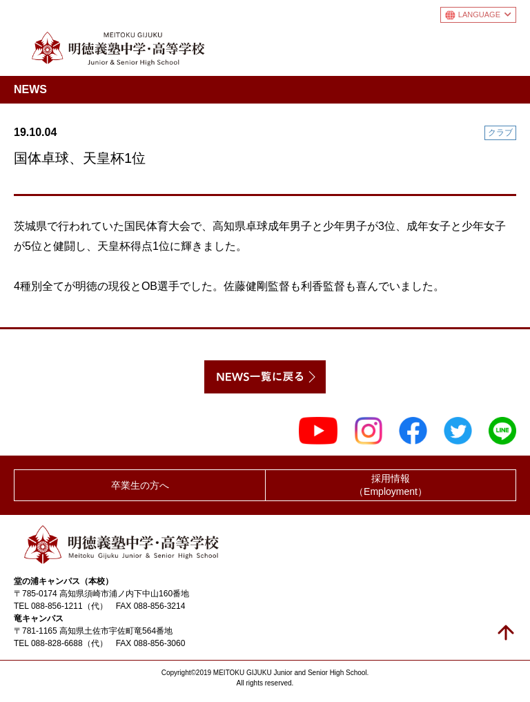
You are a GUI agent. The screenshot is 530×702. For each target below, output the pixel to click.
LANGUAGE (484, 14)
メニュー (505, 45)
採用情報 (391, 485)
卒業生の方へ (140, 485)
